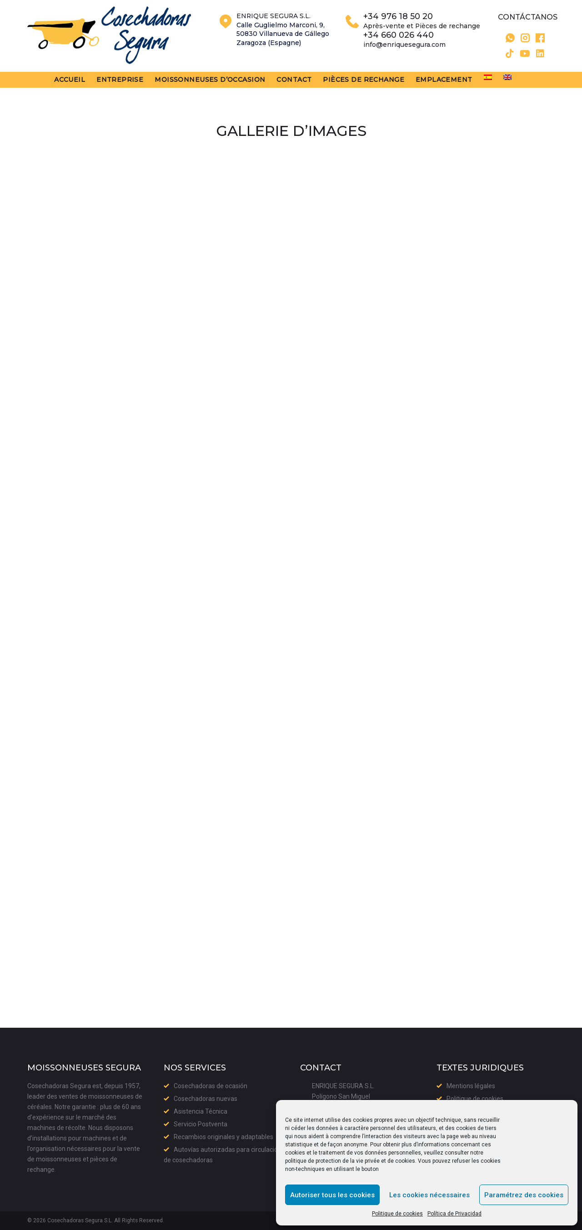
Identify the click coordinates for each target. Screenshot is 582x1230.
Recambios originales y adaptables (223, 1136)
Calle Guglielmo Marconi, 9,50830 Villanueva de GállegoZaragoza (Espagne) (282, 35)
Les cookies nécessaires (429, 1195)
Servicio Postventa (200, 1124)
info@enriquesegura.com (404, 46)
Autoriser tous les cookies (332, 1195)
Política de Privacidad (454, 1213)
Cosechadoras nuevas (205, 1098)
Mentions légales (471, 1086)
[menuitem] (496, 79)
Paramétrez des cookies (523, 1195)
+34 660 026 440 (398, 36)
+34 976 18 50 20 (398, 18)
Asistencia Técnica (200, 1111)
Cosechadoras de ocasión (210, 1086)
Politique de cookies (397, 1213)
